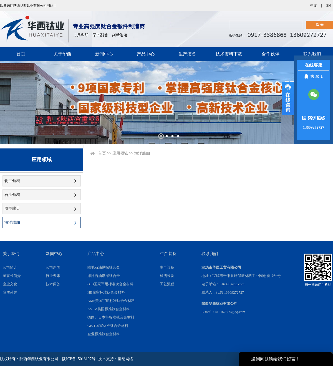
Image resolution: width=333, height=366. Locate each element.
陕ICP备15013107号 (78, 359)
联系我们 (312, 54)
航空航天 (12, 208)
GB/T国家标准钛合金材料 (107, 326)
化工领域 (12, 181)
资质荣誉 (10, 292)
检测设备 (167, 276)
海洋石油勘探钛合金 (103, 276)
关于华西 (62, 54)
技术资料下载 (229, 54)
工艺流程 (167, 284)
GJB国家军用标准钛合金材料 (110, 284)
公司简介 (10, 267)
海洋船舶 (12, 222)
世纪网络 (125, 359)
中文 (313, 5)
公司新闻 (53, 267)
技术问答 (53, 284)
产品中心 (146, 54)
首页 (20, 54)
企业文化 (10, 284)
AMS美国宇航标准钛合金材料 (111, 301)
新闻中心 (104, 54)
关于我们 (11, 253)
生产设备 (167, 267)
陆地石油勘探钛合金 (103, 267)
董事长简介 (12, 276)
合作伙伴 (270, 54)
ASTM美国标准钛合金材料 (108, 309)
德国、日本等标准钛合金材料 (110, 317)
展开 (288, 98)
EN (328, 5)
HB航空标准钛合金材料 (106, 292)
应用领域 (120, 153)
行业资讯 (53, 276)
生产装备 (187, 54)
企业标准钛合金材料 (103, 334)
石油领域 (12, 195)
